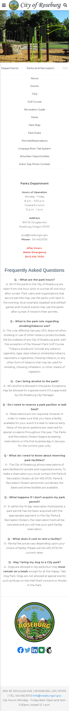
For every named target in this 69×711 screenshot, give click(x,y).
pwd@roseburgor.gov (34, 235)
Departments (9, 68)
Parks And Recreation (40, 68)
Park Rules (34, 132)
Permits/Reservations (34, 140)
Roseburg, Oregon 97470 (34, 226)
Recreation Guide (34, 109)
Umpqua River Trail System (34, 148)
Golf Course (35, 101)
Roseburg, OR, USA (34, 665)
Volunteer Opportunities (34, 156)
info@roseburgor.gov (47, 695)
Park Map (34, 125)
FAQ (65, 68)
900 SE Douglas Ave (34, 222)
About (34, 78)
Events (34, 86)
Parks (34, 117)
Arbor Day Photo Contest (34, 164)
